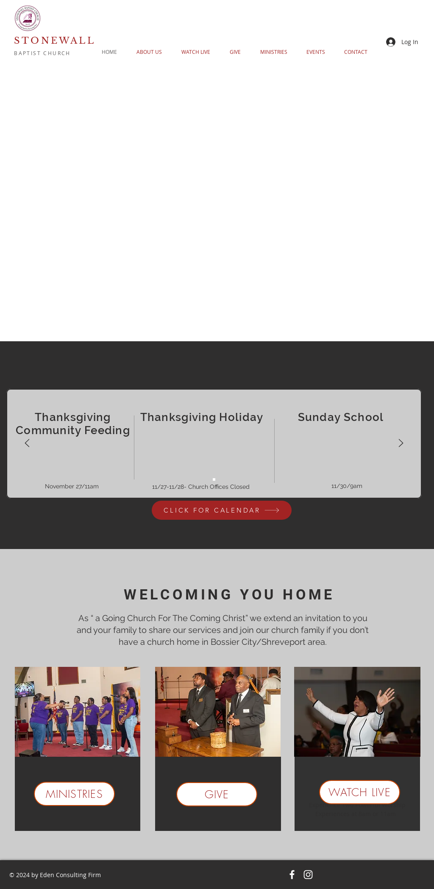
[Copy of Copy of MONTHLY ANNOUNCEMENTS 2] (214, 479)
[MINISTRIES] (74, 794)
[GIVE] (216, 794)
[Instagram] (308, 875)
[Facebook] (292, 875)
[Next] (401, 443)
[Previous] (27, 443)
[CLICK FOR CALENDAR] (222, 510)
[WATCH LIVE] (359, 792)
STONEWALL (54, 40)
